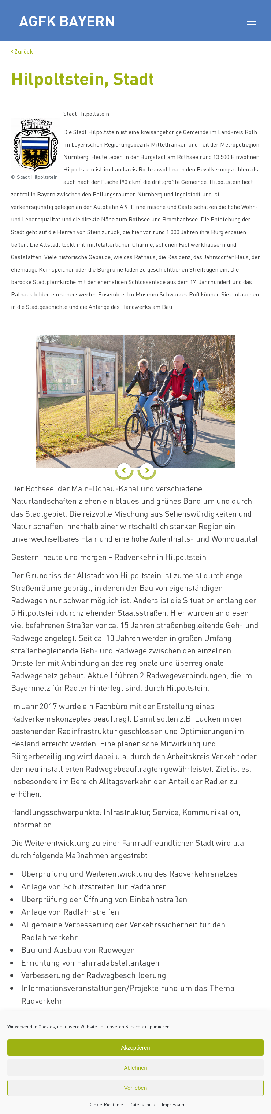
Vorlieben (135, 1088)
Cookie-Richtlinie (105, 1104)
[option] (135, 396)
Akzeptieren (135, 1047)
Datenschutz (142, 1104)
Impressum (174, 1104)
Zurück (22, 51)
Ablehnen (135, 1068)
